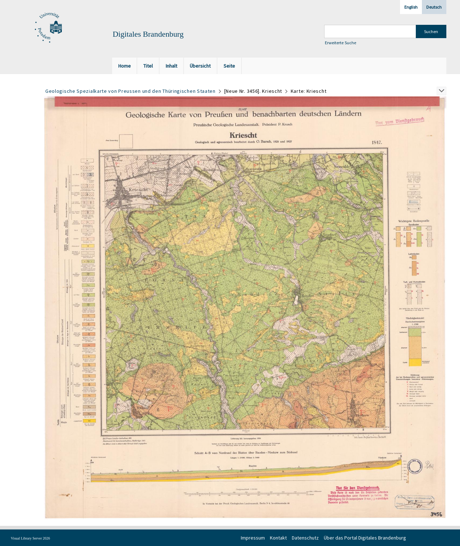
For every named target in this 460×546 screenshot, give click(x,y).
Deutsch (434, 7)
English (411, 7)
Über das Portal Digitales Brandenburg (365, 537)
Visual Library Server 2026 (30, 538)
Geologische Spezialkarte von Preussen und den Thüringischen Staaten (130, 91)
